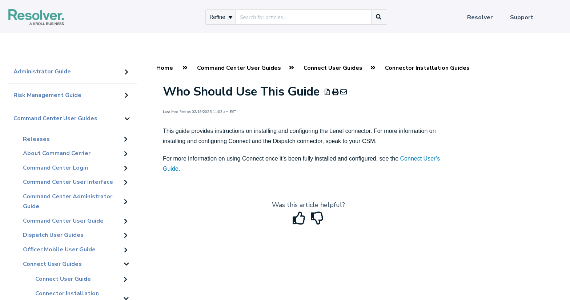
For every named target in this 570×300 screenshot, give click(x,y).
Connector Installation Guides (427, 68)
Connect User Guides (52, 264)
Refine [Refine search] (221, 17)
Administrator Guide (42, 72)
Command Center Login (55, 168)
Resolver (480, 17)
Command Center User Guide (63, 221)
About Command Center (57, 153)
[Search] (378, 17)
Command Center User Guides (55, 118)
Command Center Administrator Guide (67, 201)
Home (164, 68)
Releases (36, 139)
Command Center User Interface (68, 182)
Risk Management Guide (47, 95)
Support (521, 17)
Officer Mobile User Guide (59, 250)
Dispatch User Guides (53, 235)
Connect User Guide (63, 279)
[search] (303, 17)
